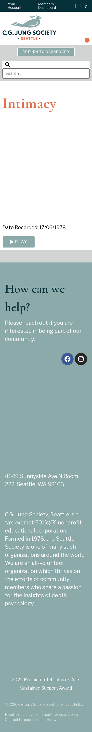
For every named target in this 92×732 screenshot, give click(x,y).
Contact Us (14, 720)
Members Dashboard (47, 5)
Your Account (15, 5)
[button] (87, 40)
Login (85, 6)
